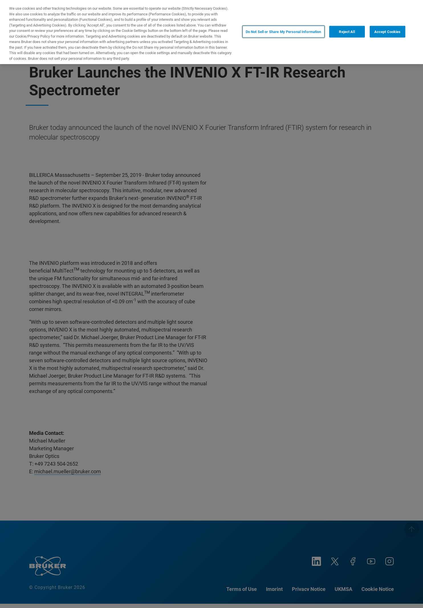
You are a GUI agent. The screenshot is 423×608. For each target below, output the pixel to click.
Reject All (347, 31)
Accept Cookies (387, 31)
